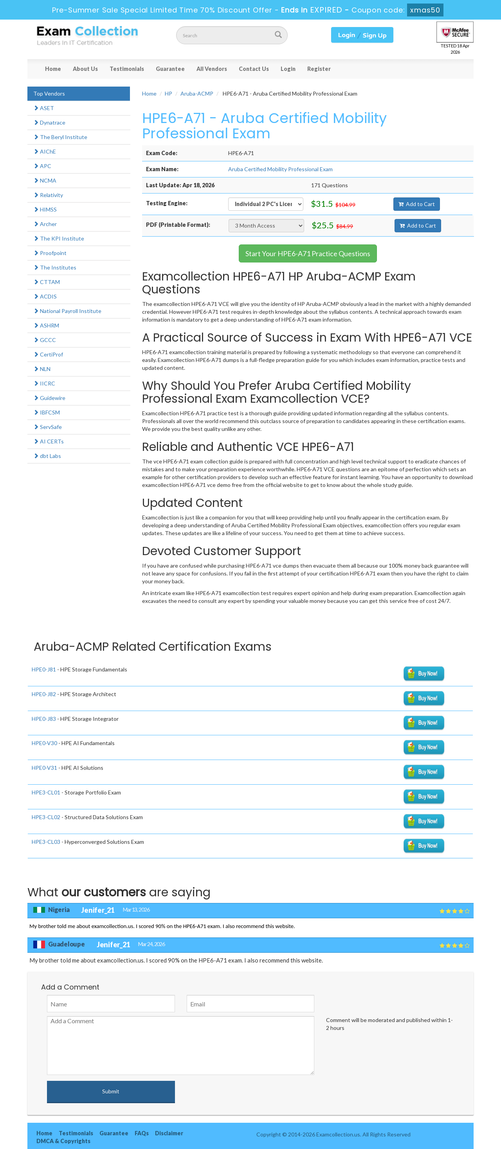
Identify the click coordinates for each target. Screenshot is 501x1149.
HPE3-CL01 (46, 792)
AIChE (44, 151)
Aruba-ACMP (196, 93)
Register (319, 68)
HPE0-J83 (44, 718)
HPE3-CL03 (46, 841)
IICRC (44, 383)
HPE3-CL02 (46, 817)
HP (168, 93)
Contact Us (254, 68)
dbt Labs (47, 455)
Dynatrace (49, 122)
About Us (85, 68)
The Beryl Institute (60, 137)
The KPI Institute (58, 238)
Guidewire (49, 397)
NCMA (44, 180)
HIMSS (45, 209)
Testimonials (127, 68)
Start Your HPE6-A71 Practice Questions (307, 253)
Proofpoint (50, 253)
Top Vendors (49, 93)
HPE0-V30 (44, 743)
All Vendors (211, 68)
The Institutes (54, 267)
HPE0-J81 (44, 669)
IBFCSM (46, 412)
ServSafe (47, 426)
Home (53, 68)
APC (42, 166)
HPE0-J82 (44, 694)
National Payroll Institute (67, 311)
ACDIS (45, 296)
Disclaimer (169, 1133)
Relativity (48, 195)
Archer (45, 224)
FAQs (142, 1133)
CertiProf (48, 354)
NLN (41, 369)
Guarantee (170, 68)
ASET (43, 108)
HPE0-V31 (44, 767)
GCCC (44, 340)
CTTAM (46, 282)
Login (288, 68)
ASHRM (46, 325)
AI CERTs (48, 441)
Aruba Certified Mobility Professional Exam (280, 169)
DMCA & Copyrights (63, 1141)
